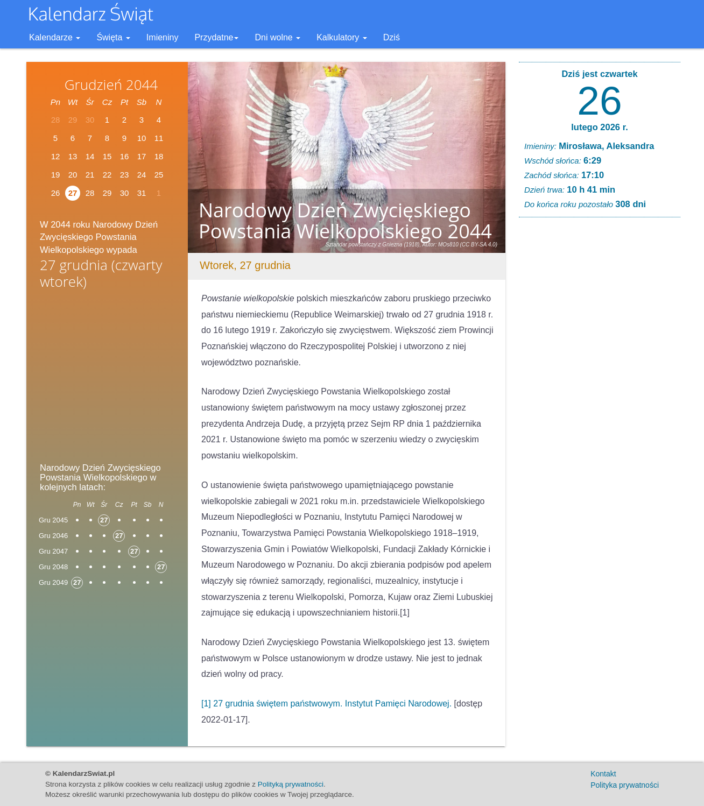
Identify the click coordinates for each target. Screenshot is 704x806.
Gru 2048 (53, 567)
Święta (113, 37)
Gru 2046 (53, 536)
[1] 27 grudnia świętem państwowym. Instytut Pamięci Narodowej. (326, 703)
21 (90, 174)
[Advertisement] (107, 379)
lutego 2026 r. (599, 127)
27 (73, 192)
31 (141, 192)
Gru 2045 (53, 520)
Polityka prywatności (624, 785)
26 (55, 192)
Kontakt (603, 773)
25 (159, 174)
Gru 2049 (53, 582)
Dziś (391, 37)
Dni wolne (277, 37)
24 (141, 174)
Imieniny (162, 37)
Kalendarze (54, 37)
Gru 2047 (53, 551)
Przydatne (216, 37)
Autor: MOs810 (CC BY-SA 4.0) (460, 245)
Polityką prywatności (290, 784)
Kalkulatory (341, 37)
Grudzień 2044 (111, 84)
